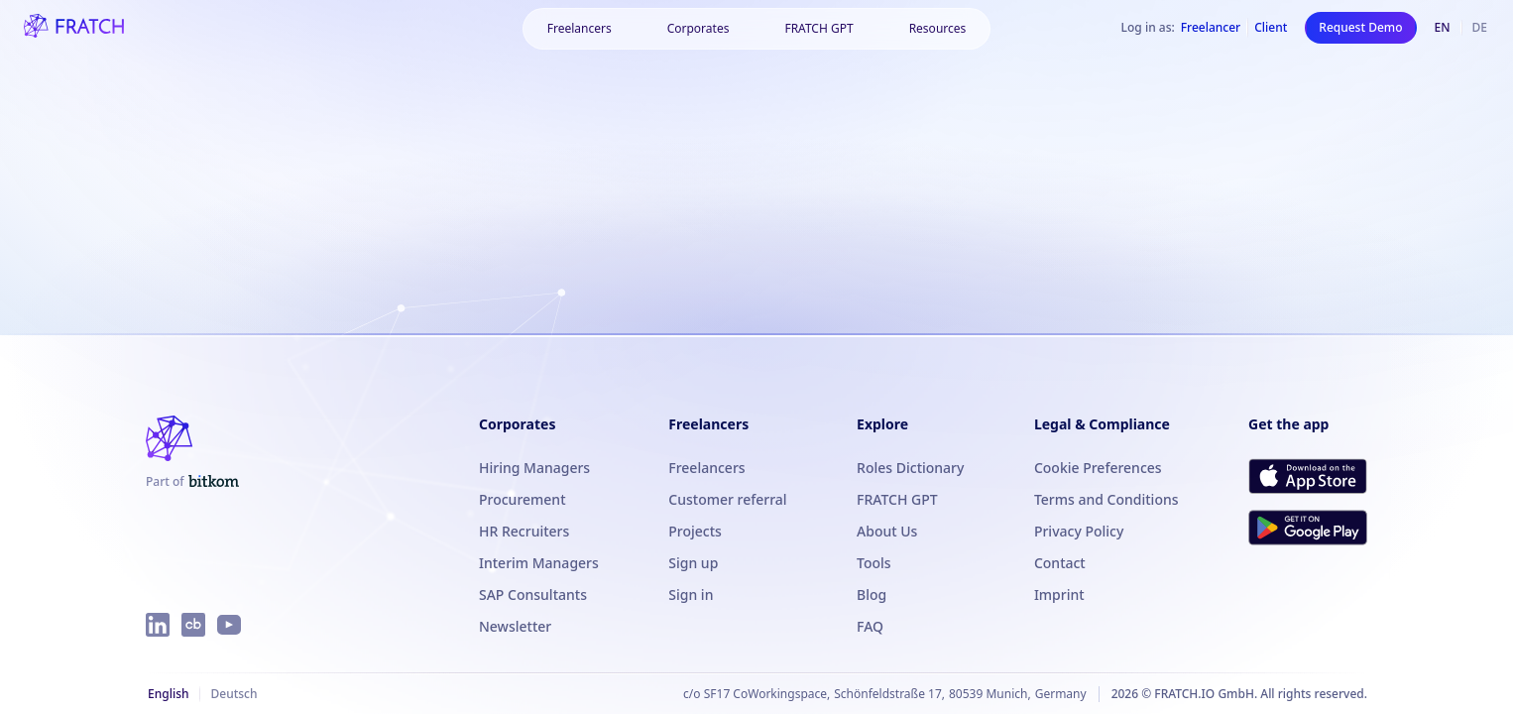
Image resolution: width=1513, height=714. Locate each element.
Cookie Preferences (1098, 467)
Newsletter (515, 626)
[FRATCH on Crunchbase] (193, 625)
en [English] (1443, 27)
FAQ (870, 626)
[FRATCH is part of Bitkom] (192, 482)
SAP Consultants (533, 594)
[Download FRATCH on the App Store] (1307, 476)
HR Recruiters (524, 531)
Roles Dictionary (910, 467)
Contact (1060, 562)
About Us (887, 531)
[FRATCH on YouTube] (229, 625)
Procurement (522, 499)
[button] (579, 29)
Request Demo (1360, 27)
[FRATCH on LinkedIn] (158, 625)
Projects (695, 531)
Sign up (693, 562)
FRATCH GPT (818, 28)
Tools (874, 562)
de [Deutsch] (1479, 27)
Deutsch (233, 693)
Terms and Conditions (1106, 499)
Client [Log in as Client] (1270, 28)
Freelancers (706, 467)
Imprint (1059, 594)
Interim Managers (539, 562)
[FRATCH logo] (74, 28)
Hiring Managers (534, 467)
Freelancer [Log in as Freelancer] (1210, 28)
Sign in (690, 594)
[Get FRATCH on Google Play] (1307, 527)
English (168, 693)
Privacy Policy (1078, 531)
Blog (871, 594)
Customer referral (727, 499)
